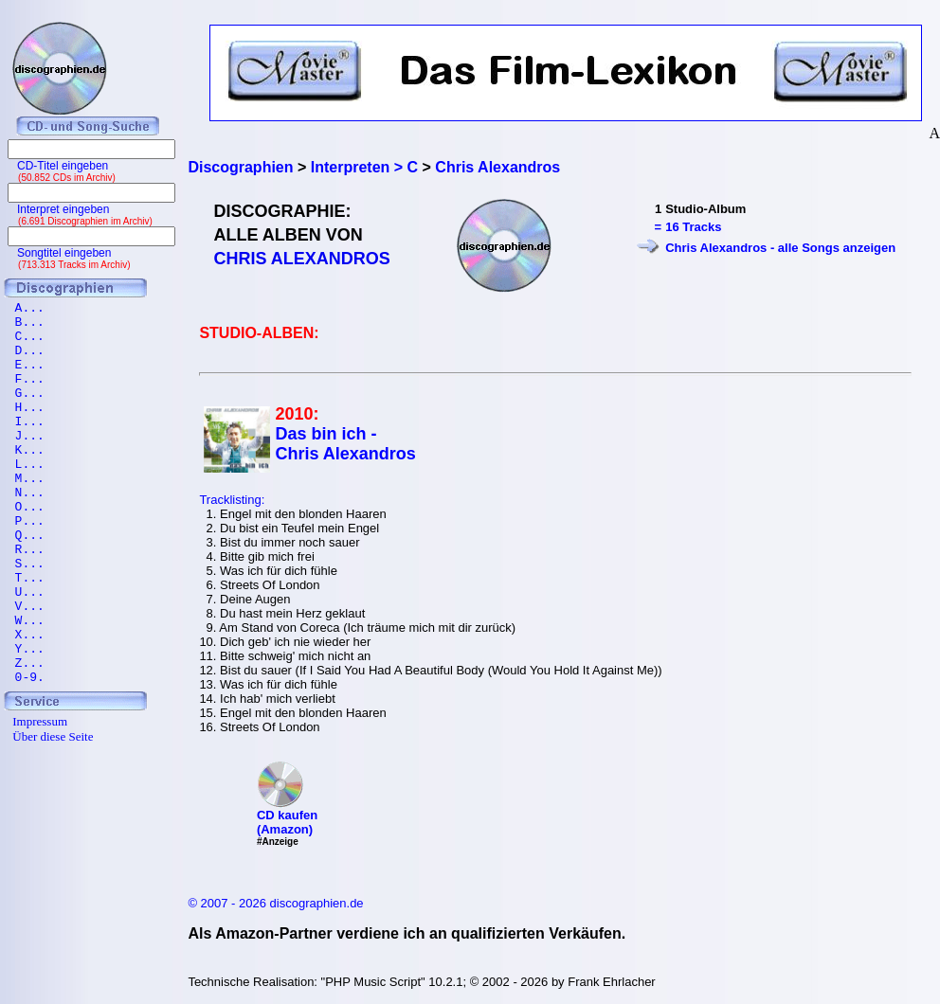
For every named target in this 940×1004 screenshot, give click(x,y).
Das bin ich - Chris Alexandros (345, 443)
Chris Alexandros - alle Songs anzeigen (780, 248)
